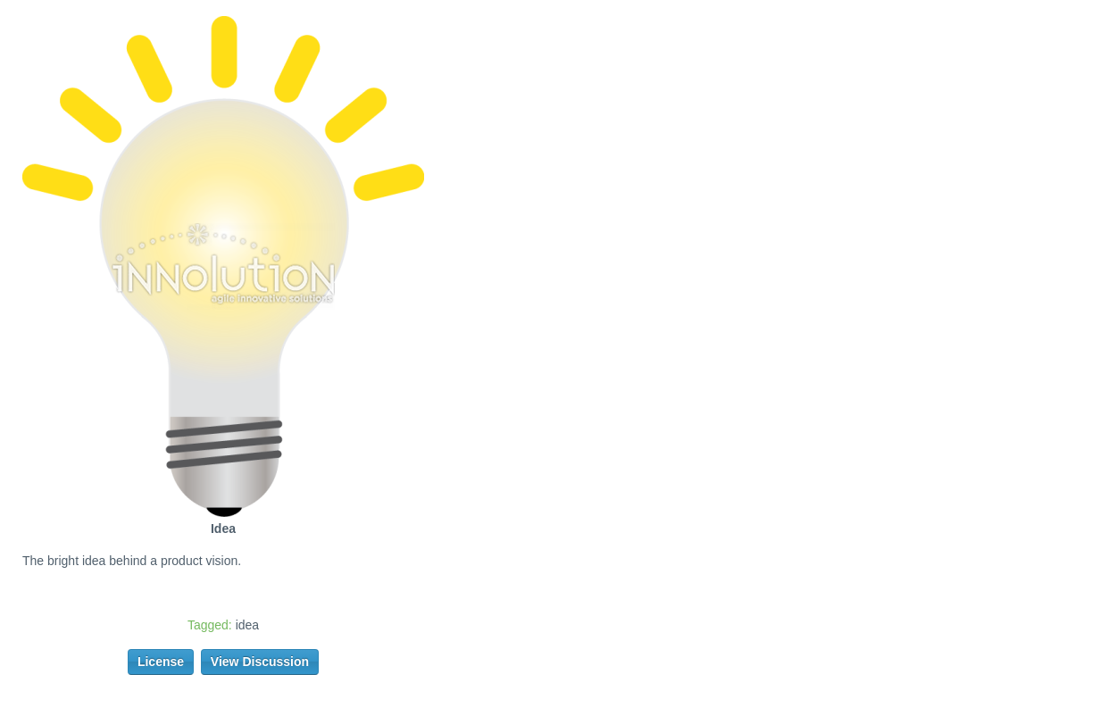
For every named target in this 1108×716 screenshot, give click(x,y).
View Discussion (260, 661)
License (160, 661)
